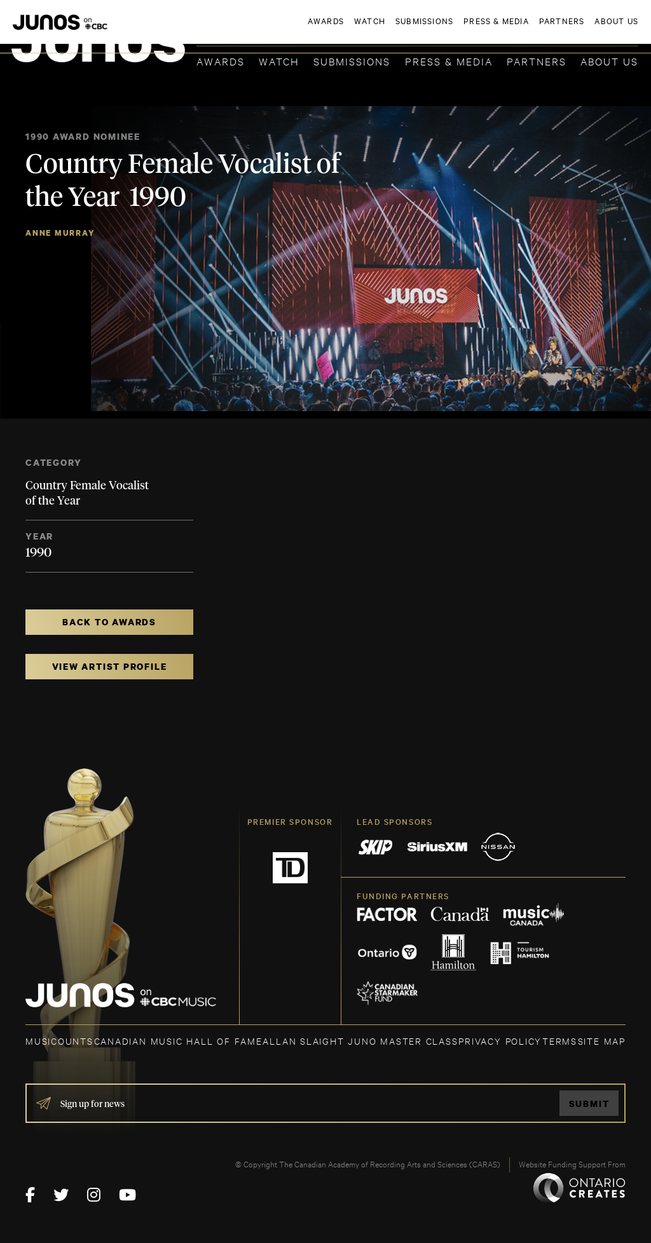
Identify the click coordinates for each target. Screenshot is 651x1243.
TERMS (559, 1041)
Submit (589, 1103)
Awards (220, 60)
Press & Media (449, 60)
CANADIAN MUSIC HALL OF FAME (178, 1041)
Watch (279, 60)
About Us (609, 60)
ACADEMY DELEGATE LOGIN (578, 30)
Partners (536, 60)
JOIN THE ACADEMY (461, 30)
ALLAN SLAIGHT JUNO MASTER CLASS (360, 1041)
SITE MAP (602, 1041)
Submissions (351, 60)
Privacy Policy (500, 1041)
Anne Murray (60, 233)
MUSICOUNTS (59, 1041)
